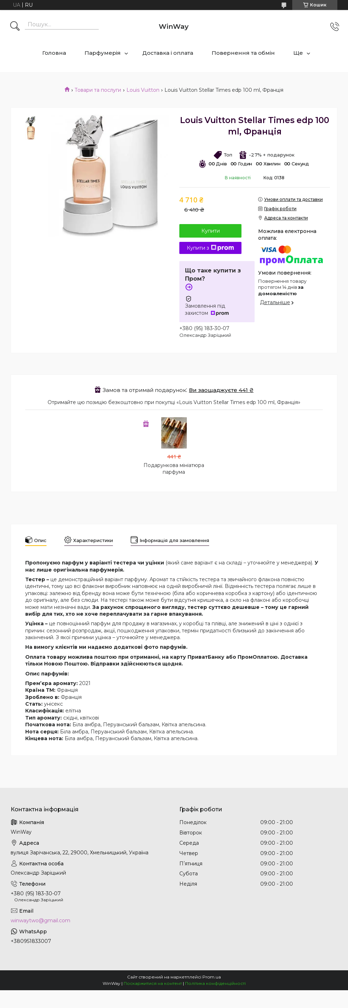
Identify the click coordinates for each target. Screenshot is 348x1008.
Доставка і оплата (167, 52)
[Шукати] (15, 26)
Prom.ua (211, 977)
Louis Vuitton (142, 90)
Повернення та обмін (243, 52)
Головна (54, 52)
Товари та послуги (98, 90)
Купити (210, 231)
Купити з (210, 248)
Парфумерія (103, 52)
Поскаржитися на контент (153, 983)
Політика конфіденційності (215, 983)
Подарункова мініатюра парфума (173, 468)
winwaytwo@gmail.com (40, 920)
